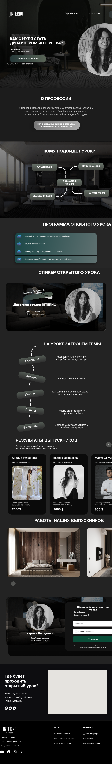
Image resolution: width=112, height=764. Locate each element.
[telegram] (14, 708)
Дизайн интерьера (90, 734)
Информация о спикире (64, 738)
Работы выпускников (62, 743)
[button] (28, 58)
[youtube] (10, 708)
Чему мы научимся (62, 734)
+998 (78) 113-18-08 (16, 693)
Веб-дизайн (88, 738)
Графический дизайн (91, 743)
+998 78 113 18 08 (8, 738)
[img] (16, 13)
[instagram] (6, 708)
